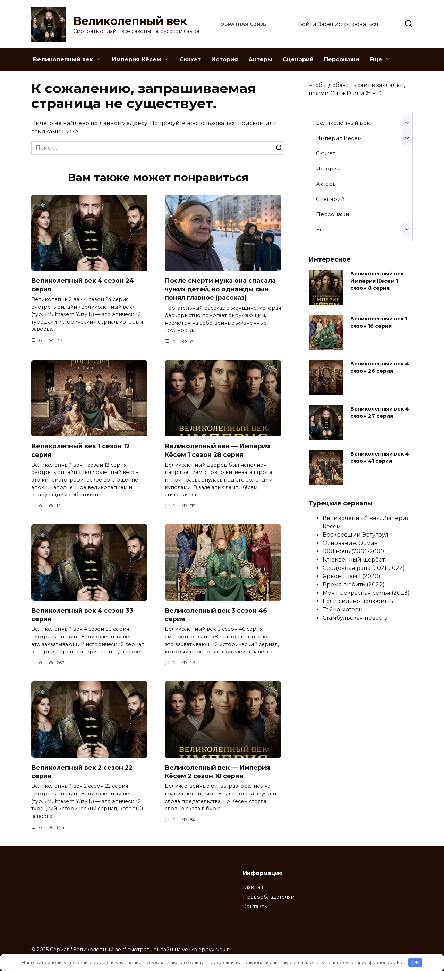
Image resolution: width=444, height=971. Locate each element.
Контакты (255, 906)
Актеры (260, 59)
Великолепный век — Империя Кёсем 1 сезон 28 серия (217, 450)
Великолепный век (130, 21)
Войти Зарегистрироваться (338, 24)
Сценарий (298, 59)
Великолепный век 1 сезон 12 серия (80, 450)
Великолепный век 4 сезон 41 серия (379, 457)
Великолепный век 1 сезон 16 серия (378, 322)
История (224, 59)
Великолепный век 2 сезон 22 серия (82, 772)
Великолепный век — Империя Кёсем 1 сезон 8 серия (380, 281)
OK (415, 962)
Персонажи (341, 59)
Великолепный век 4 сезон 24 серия (82, 285)
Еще (375, 59)
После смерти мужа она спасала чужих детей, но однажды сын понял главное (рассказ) (220, 289)
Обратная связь (243, 24)
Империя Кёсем (136, 59)
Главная (253, 887)
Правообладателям (268, 897)
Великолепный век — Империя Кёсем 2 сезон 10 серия (217, 772)
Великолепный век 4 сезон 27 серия (379, 412)
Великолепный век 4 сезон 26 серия (379, 367)
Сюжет (190, 59)
